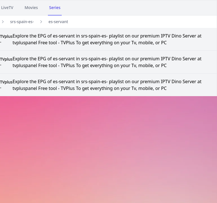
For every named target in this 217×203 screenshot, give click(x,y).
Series (54, 7)
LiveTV (7, 7)
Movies (31, 7)
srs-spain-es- (22, 21)
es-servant (58, 21)
